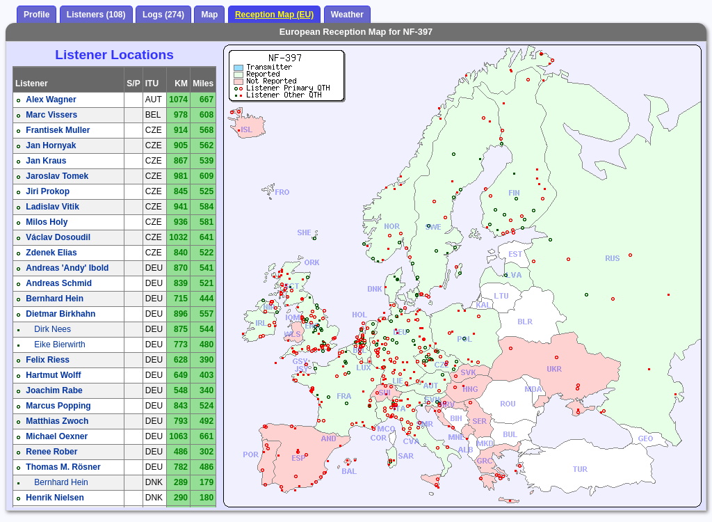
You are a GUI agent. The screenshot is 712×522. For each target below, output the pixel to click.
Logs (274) (163, 14)
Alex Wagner (51, 99)
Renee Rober (51, 452)
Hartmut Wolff (53, 375)
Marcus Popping (58, 406)
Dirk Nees (52, 329)
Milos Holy (46, 222)
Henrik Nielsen (54, 498)
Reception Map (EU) (274, 14)
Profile (36, 14)
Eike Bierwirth (59, 344)
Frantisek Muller (58, 130)
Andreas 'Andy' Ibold (67, 268)
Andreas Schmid (59, 283)
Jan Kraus (46, 161)
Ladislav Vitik (52, 207)
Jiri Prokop (48, 191)
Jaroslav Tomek (57, 176)
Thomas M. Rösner (63, 467)
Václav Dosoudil (58, 237)
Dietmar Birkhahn (60, 314)
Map (209, 14)
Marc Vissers (51, 115)
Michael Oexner (57, 436)
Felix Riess (48, 360)
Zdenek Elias (51, 253)
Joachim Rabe (54, 390)
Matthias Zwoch (57, 421)
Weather (347, 14)
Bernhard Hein (54, 298)
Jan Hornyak (51, 145)
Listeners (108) (96, 14)
